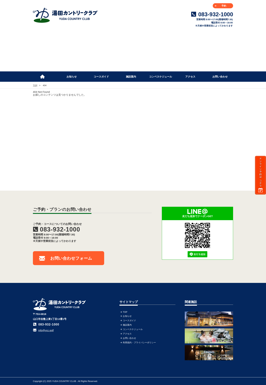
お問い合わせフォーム (71, 258)
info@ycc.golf (46, 330)
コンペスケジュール (160, 76)
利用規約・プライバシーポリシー (139, 342)
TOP (44, 75)
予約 (223, 5)
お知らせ (71, 76)
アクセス (190, 76)
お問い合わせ (220, 76)
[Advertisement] (207, 125)
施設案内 (131, 76)
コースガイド (101, 76)
